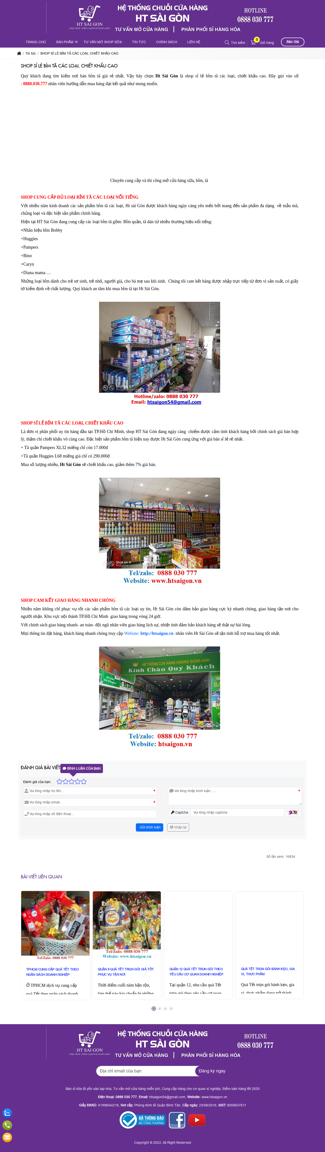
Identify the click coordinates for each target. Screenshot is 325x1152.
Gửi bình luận (150, 827)
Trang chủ (36, 42)
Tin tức (139, 42)
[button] (227, 42)
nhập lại (178, 827)
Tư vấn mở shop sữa (103, 42)
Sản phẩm (64, 42)
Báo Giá (292, 42)
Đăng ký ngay (212, 1071)
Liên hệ (193, 42)
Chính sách (166, 42)
